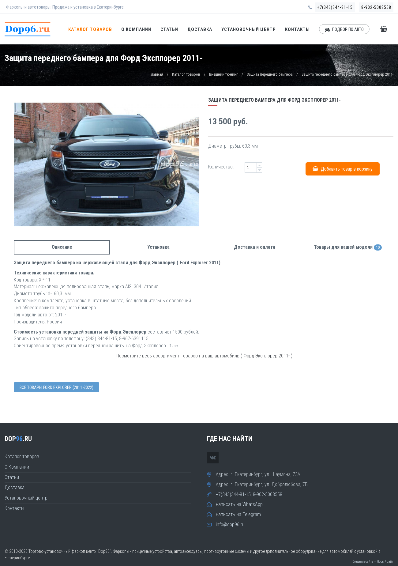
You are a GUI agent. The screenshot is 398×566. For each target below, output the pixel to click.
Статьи (169, 29)
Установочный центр (248, 29)
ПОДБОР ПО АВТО (344, 29)
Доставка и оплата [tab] (254, 247)
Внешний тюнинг (223, 74)
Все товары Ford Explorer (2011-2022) (56, 387)
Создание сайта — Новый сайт (372, 562)
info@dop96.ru (230, 524)
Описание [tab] (62, 247)
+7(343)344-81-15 (335, 7)
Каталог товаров (90, 29)
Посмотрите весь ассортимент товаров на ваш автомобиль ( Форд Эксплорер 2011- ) (204, 356)
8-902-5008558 (376, 7)
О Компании (136, 29)
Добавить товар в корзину (343, 169)
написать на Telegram (238, 514)
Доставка (199, 29)
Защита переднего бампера (270, 74)
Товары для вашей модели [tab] (348, 247)
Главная (156, 74)
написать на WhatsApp (239, 504)
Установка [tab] (158, 247)
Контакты (297, 29)
